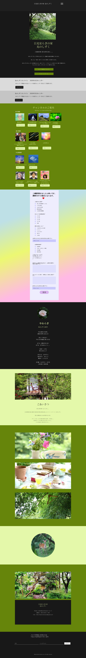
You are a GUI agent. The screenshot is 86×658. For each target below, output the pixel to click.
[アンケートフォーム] (44, 74)
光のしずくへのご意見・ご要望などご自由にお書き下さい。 (43, 275)
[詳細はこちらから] (44, 126)
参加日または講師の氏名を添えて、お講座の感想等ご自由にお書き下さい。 (43, 263)
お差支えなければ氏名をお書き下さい (40, 285)
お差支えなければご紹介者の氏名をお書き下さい (42, 238)
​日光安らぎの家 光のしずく (43, 3)
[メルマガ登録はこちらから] (43, 69)
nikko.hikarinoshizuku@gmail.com (44, 614)
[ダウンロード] (19, 87)
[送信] (44, 292)
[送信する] (67, 643)
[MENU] (62, 3)
